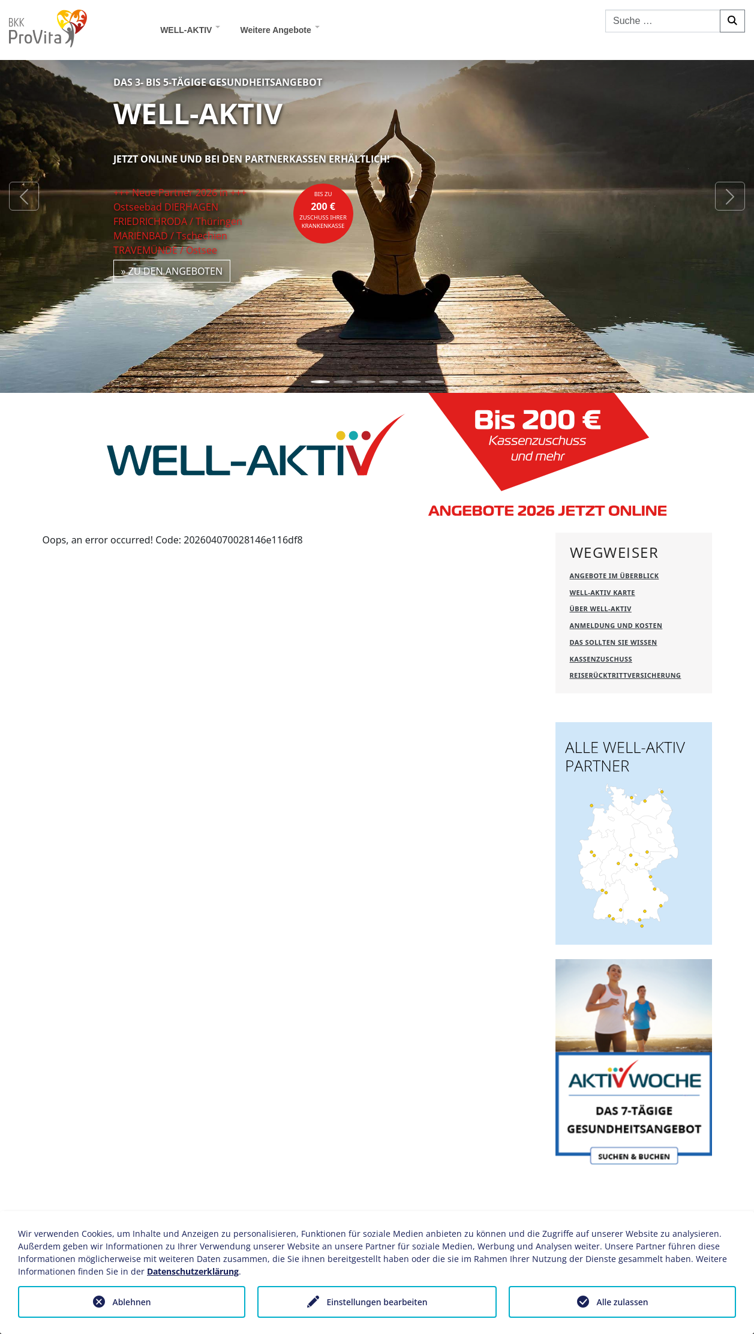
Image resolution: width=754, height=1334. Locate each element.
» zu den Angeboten (172, 271)
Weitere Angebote (275, 30)
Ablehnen (131, 1302)
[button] (24, 196)
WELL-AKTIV (186, 30)
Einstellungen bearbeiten (376, 1302)
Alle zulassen (622, 1302)
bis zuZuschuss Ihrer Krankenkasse (323, 210)
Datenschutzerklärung (193, 1271)
